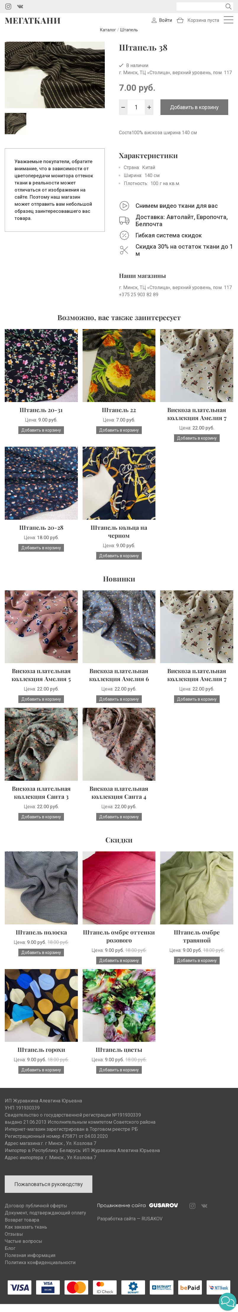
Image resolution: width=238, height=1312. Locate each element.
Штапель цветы (119, 1057)
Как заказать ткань (26, 1235)
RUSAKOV (152, 1227)
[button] (228, 1302)
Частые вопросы (23, 1249)
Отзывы (14, 1242)
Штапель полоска (41, 940)
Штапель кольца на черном (119, 539)
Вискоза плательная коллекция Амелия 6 (119, 683)
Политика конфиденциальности (40, 1270)
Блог (10, 1256)
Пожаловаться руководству (48, 1192)
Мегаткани (33, 24)
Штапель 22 (119, 418)
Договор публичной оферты (36, 1214)
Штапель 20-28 (41, 535)
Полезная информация (30, 1263)
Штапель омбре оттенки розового (119, 944)
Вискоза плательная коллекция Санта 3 (41, 800)
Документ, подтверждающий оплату (45, 1221)
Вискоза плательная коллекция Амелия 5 (41, 683)
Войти (165, 24)
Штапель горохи (41, 1057)
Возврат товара (22, 1228)
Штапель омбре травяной (197, 944)
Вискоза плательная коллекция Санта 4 (118, 800)
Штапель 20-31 (41, 418)
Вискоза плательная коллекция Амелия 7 (196, 422)
